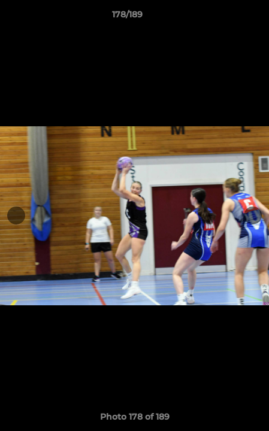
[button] (226, 17)
